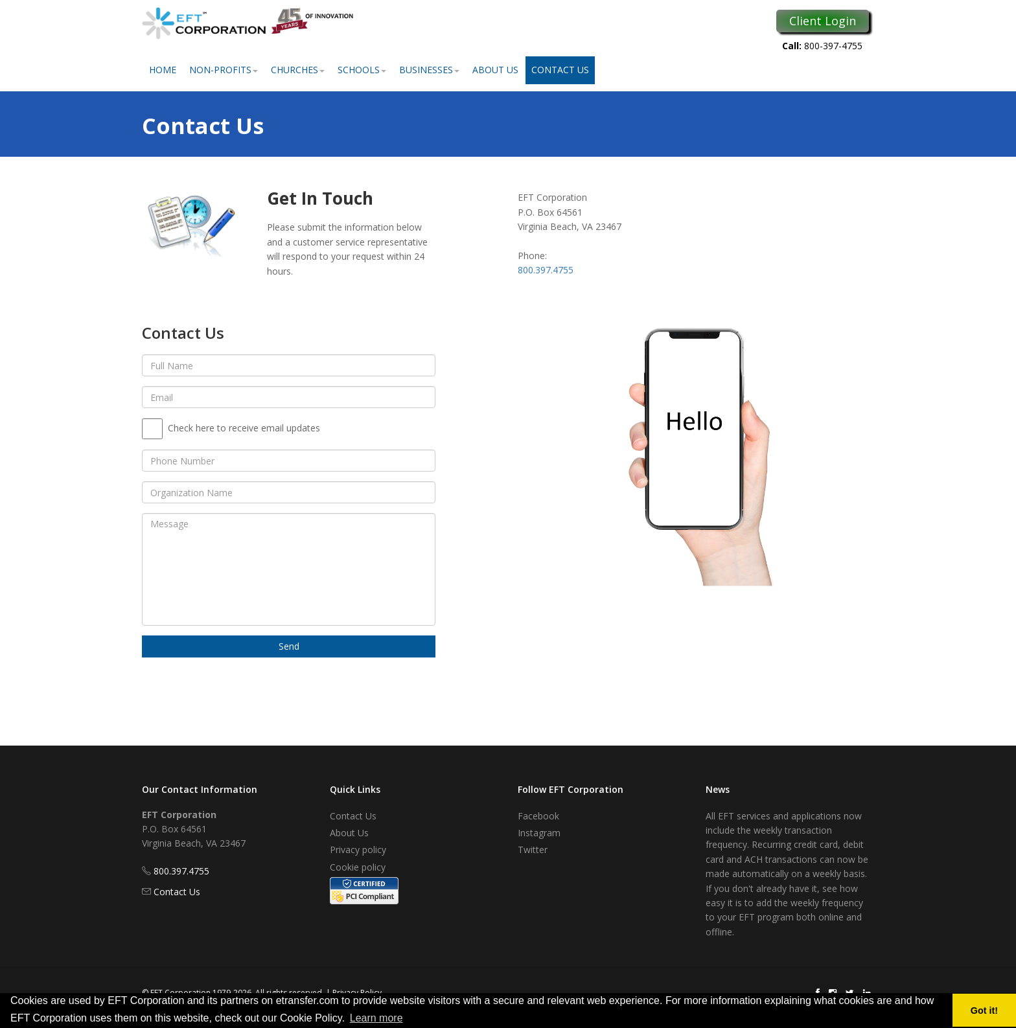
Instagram (539, 833)
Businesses (429, 69)
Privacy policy (358, 849)
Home (162, 69)
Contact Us (560, 69)
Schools (362, 69)
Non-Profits (223, 69)
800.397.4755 (545, 270)
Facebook (538, 816)
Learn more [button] (376, 1017)
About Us (495, 69)
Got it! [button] (984, 1010)
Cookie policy (358, 867)
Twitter (533, 849)
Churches (298, 69)
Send (289, 646)
